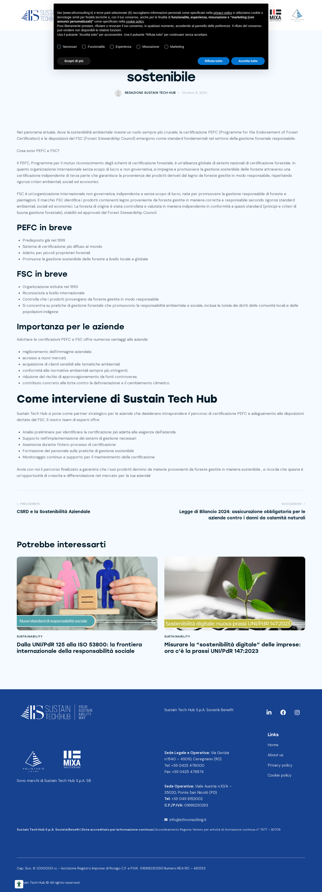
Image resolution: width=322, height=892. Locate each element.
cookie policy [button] (135, 21)
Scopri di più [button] (73, 61)
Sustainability (29, 636)
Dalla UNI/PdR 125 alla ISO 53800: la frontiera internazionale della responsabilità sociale (79, 647)
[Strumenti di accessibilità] (19, 884)
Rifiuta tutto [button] (213, 61)
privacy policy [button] (223, 13)
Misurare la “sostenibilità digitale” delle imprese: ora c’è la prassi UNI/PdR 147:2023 (232, 647)
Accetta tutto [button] (248, 61)
